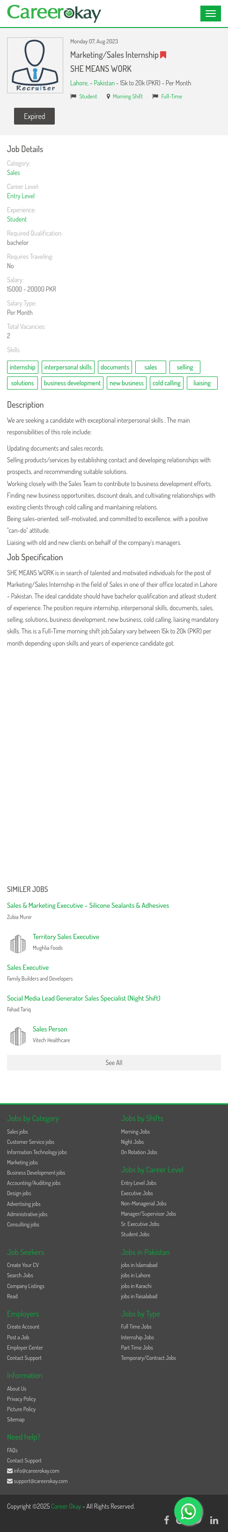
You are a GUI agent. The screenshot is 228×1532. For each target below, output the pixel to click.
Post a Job (18, 1337)
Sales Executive (28, 967)
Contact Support (24, 1357)
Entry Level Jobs (138, 1182)
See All (114, 1062)
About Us (16, 1388)
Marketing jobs (22, 1162)
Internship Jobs (137, 1337)
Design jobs (19, 1193)
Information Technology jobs (37, 1152)
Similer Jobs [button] (27, 889)
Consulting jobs (23, 1224)
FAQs (12, 1450)
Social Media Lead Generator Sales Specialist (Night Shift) (84, 998)
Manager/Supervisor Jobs (149, 1213)
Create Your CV (23, 1264)
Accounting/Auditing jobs (33, 1182)
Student (88, 96)
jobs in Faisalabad (139, 1296)
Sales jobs (17, 1131)
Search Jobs (20, 1275)
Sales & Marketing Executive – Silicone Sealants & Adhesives (88, 905)
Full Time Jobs (136, 1326)
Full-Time (171, 96)
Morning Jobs (135, 1131)
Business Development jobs (36, 1172)
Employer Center (25, 1347)
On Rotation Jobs (139, 1152)
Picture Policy (21, 1409)
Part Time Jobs (137, 1347)
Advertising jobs (24, 1203)
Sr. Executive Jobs (140, 1223)
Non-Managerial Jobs (144, 1203)
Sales (13, 172)
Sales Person (50, 1028)
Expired (34, 116)
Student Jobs (135, 1234)
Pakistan (104, 83)
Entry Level (21, 196)
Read (12, 1296)
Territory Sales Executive (66, 936)
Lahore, (80, 83)
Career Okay (66, 1506)
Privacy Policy (21, 1398)
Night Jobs (132, 1141)
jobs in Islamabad (139, 1264)
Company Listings (25, 1285)
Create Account (23, 1326)
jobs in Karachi (136, 1285)
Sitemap (16, 1419)
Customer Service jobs (30, 1141)
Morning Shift (128, 96)
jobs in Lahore (136, 1275)
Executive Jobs (137, 1193)
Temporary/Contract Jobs (149, 1357)
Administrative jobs (27, 1214)
